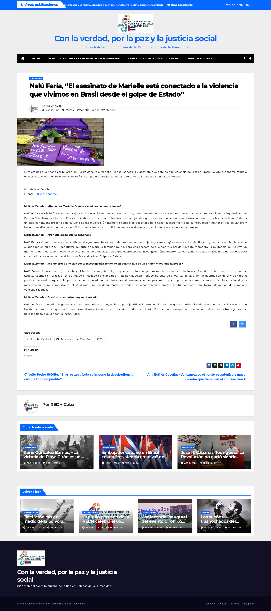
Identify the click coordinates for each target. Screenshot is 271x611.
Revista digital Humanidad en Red (154, 58)
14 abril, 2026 (213, 527)
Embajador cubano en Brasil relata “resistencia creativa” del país (133, 457)
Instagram (248, 603)
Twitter (222, 603)
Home (36, 58)
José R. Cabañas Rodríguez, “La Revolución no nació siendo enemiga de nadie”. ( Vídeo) (212, 457)
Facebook (209, 603)
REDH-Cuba (54, 105)
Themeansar (79, 603)
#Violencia (108, 110)
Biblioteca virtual (203, 58)
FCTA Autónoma (46, 194)
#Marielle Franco (88, 110)
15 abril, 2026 (154, 527)
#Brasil (71, 110)
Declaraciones (90, 512)
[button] (244, 58)
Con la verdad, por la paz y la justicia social (135, 38)
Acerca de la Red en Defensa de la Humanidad (84, 58)
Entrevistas (36, 78)
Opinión (205, 512)
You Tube (234, 603)
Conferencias (31, 512)
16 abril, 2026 (36, 527)
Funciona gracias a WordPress (34, 603)
